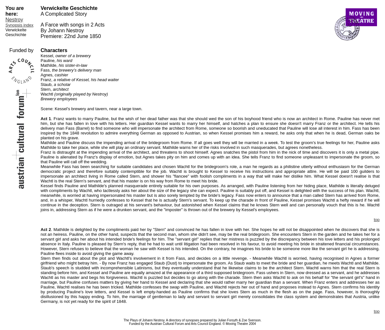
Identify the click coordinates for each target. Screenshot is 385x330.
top (377, 219)
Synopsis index (19, 25)
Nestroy (14, 19)
